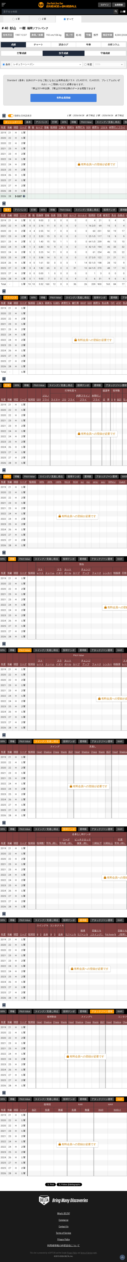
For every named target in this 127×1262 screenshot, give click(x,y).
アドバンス (41, 122)
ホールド (82, 215)
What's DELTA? (63, 1213)
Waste (64, 752)
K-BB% (56, 303)
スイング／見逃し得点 (108, 122)
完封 (65, 215)
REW (75, 482)
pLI (82, 482)
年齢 (9, 127)
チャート (38, 44)
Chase (56, 752)
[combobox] (57, 11)
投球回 (53, 127)
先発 (53, 215)
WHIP (83, 303)
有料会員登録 (63, 97)
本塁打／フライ (117, 127)
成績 (13, 44)
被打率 (75, 303)
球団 (16, 127)
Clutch (122, 482)
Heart (39, 752)
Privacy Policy (63, 1239)
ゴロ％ (104, 127)
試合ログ (63, 44)
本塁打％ (80, 127)
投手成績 (63, 53)
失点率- (105, 303)
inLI (88, 482)
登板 (46, 127)
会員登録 (119, 4)
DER (88, 127)
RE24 (67, 482)
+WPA (58, 482)
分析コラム (113, 44)
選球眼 (113, 297)
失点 (113, 215)
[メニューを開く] (4, 4)
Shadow (48, 752)
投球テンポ (109, 210)
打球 (54, 122)
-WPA (49, 482)
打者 (99, 215)
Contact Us (63, 1226)
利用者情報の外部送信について (63, 1245)
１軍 (17, 19)
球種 (73, 122)
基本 (28, 122)
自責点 (121, 215)
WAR (114, 559)
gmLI (95, 482)
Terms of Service (63, 1232)
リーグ (23, 127)
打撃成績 (21, 53)
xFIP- (118, 303)
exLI (103, 482)
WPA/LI (112, 482)
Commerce (63, 1219)
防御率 (39, 215)
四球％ (70, 127)
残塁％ (95, 127)
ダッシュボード (13, 122)
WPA (64, 122)
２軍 (44, 19)
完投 (59, 215)
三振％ (62, 127)
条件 (8, 64)
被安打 (106, 215)
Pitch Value (86, 122)
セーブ (39, 127)
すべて (70, 19)
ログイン (105, 4)
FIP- (113, 303)
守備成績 (105, 53)
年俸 (88, 44)
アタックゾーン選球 (106, 476)
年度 (89, 64)
